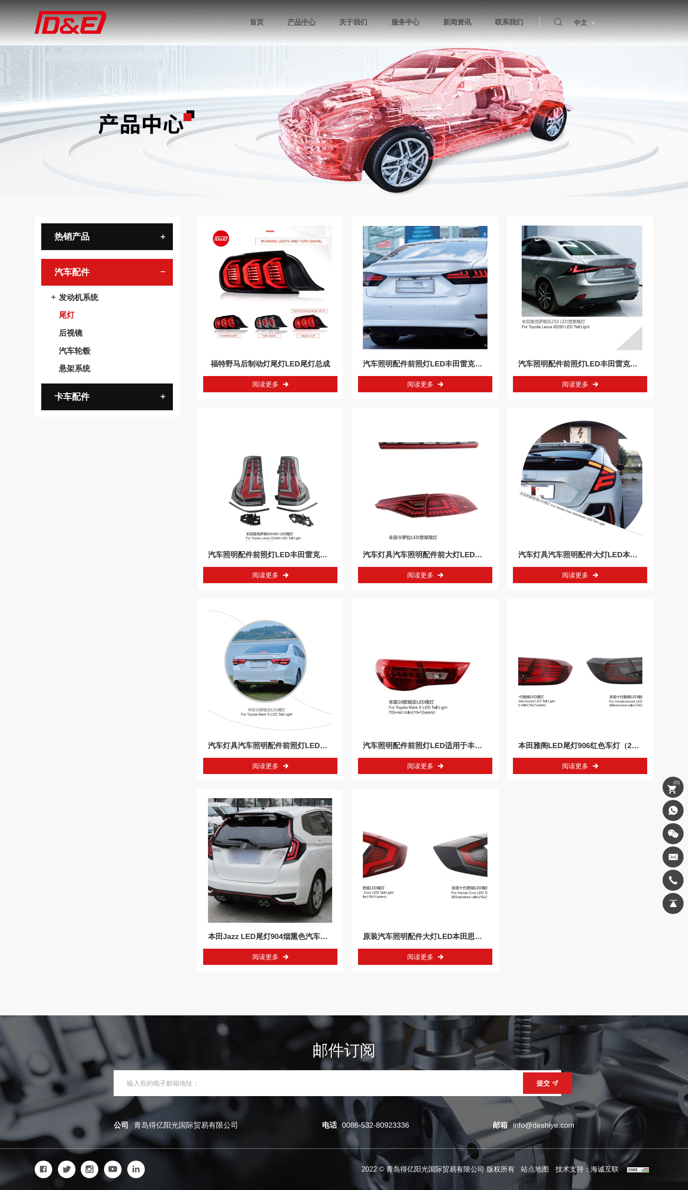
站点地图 (535, 1169)
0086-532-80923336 (375, 1125)
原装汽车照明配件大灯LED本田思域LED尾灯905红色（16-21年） (472, 936)
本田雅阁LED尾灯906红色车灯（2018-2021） (594, 746)
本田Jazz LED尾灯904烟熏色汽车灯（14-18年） (288, 936)
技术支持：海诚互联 (587, 1169)
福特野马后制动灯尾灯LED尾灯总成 (270, 364)
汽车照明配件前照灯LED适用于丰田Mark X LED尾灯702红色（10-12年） (485, 746)
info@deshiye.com (543, 1125)
